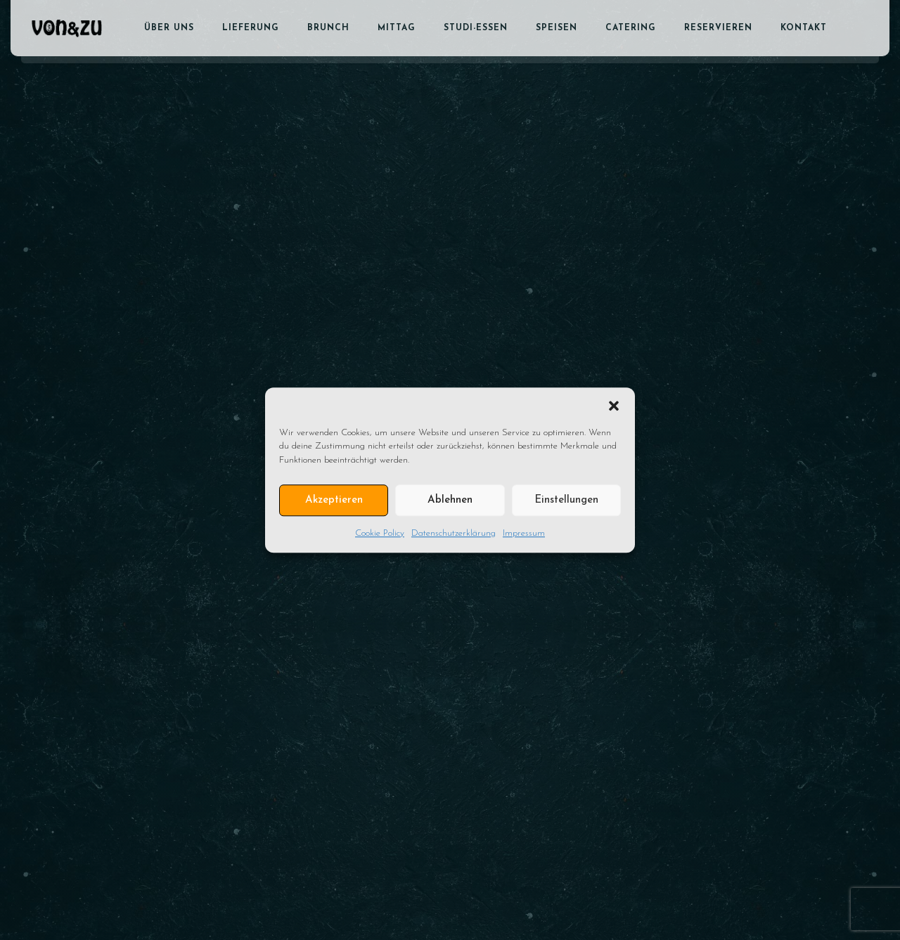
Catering (630, 28)
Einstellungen (566, 500)
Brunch (328, 28)
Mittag (397, 28)
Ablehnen (450, 500)
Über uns (169, 28)
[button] (614, 405)
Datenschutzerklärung (453, 533)
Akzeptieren (334, 500)
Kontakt (803, 28)
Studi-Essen (476, 28)
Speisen (556, 28)
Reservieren (718, 28)
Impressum (524, 533)
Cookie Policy (379, 533)
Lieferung (250, 28)
